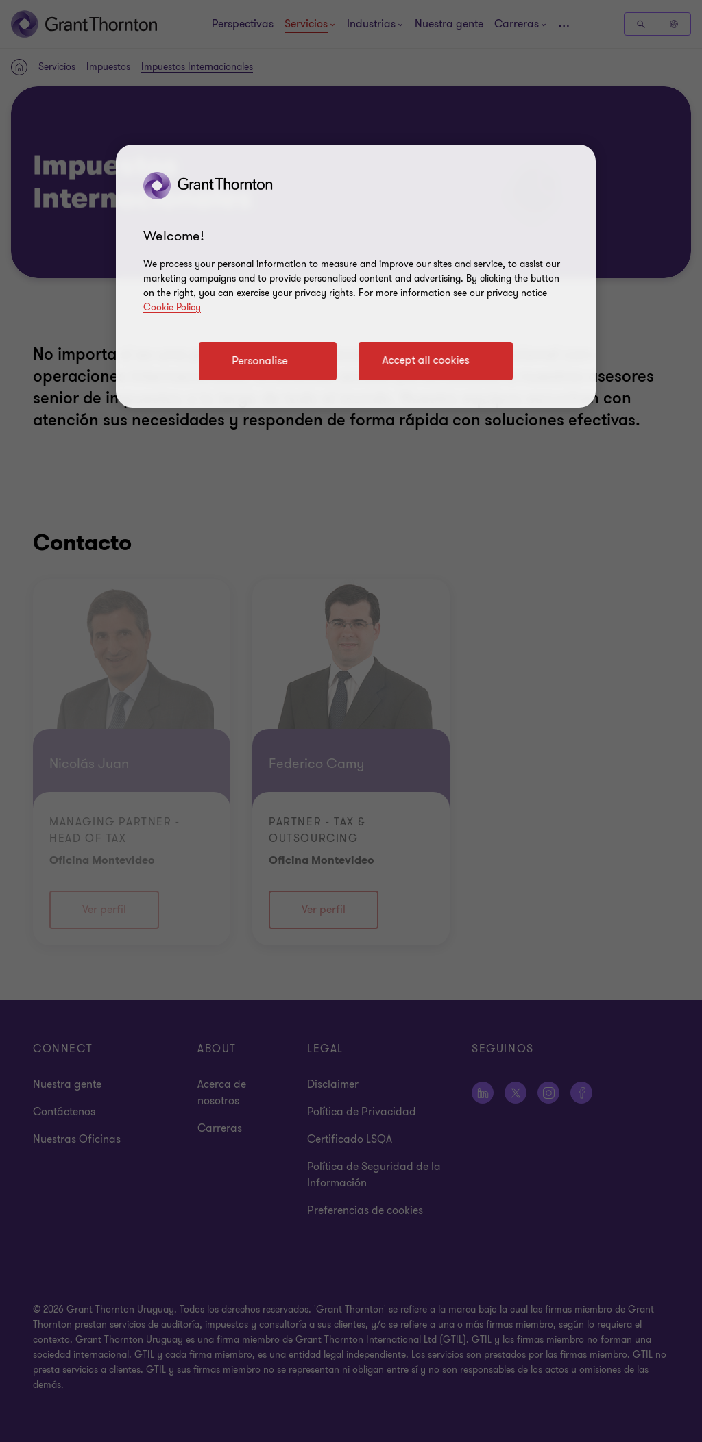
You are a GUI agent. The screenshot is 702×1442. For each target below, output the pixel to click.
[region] (356, 276)
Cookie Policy (172, 307)
